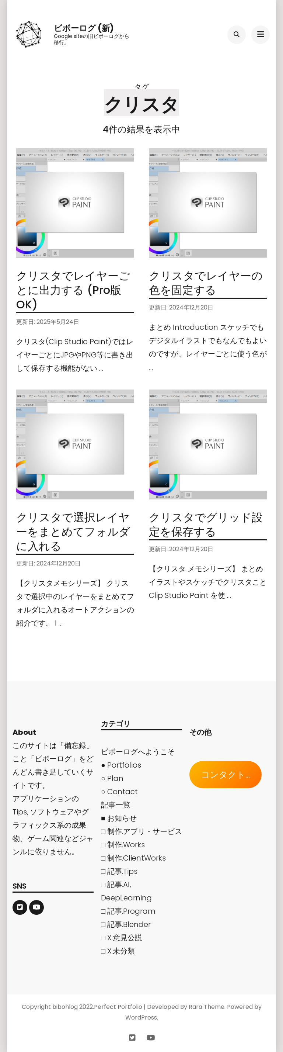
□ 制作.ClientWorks (133, 858)
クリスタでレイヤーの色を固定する (206, 283)
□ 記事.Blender (126, 924)
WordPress (141, 1017)
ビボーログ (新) (84, 28)
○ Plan (112, 778)
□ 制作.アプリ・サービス (141, 831)
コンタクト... (225, 775)
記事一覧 (115, 805)
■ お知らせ (119, 818)
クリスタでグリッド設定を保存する (206, 525)
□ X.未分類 (118, 951)
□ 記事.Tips (119, 871)
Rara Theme (206, 1007)
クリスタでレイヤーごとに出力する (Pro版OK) (73, 290)
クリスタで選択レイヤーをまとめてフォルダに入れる (73, 532)
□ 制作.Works (123, 845)
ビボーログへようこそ (138, 752)
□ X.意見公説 (121, 937)
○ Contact (119, 791)
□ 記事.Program (128, 911)
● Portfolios (121, 765)
